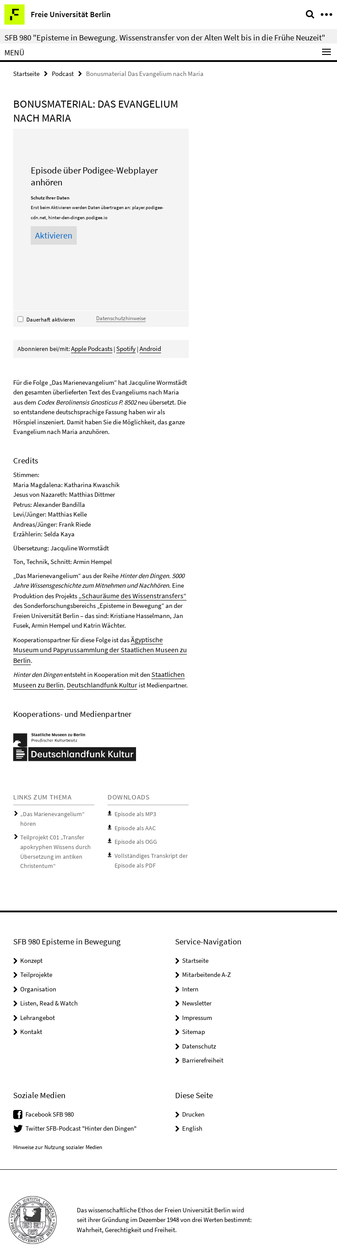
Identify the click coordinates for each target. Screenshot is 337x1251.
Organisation (38, 969)
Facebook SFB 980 (49, 1095)
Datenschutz (199, 1027)
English (192, 1109)
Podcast (63, 73)
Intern (190, 969)
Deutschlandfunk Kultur (94, 671)
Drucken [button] (193, 1095)
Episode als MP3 (133, 800)
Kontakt (31, 1013)
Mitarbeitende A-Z (206, 955)
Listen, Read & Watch (49, 984)
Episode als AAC (133, 813)
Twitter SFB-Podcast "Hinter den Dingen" (80, 1109)
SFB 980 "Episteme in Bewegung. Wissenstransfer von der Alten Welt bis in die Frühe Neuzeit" (164, 37)
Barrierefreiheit (202, 1041)
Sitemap (193, 1013)
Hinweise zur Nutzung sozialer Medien (57, 1128)
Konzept (31, 941)
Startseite (26, 73)
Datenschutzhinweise (121, 317)
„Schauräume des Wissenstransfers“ (127, 594)
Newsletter (197, 984)
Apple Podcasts (91, 348)
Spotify (124, 348)
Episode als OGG (134, 826)
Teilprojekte (36, 955)
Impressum (197, 998)
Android (148, 348)
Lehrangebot (37, 998)
